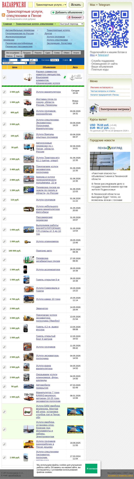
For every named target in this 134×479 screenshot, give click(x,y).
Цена (14, 67)
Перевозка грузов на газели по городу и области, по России (48, 190)
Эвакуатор (42, 308)
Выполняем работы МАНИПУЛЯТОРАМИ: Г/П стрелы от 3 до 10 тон (48, 229)
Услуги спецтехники (57, 40)
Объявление (49, 67)
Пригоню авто (44, 250)
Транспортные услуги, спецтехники (34, 24)
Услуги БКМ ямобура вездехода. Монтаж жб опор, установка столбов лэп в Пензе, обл (48, 411)
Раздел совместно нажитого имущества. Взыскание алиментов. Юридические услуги (48, 77)
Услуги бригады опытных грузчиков (47, 135)
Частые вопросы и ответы (103, 91)
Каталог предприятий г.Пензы (105, 95)
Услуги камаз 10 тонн (48, 299)
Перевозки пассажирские (18, 46)
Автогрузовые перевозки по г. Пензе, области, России (45, 147)
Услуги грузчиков (56, 36)
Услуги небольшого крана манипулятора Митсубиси (48, 209)
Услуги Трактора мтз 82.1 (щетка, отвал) (47, 159)
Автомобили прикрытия (43, 386)
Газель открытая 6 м (47, 279)
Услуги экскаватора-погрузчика (47, 357)
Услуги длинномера (47, 241)
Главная (7, 24)
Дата (75, 67)
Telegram (103, 55)
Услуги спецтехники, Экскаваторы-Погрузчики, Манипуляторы (47, 124)
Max (92, 55)
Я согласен (92, 468)
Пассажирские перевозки (44, 218)
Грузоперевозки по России (19, 33)
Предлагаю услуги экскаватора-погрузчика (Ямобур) (48, 318)
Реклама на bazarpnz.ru (102, 87)
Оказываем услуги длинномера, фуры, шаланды (47, 377)
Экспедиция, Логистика (59, 43)
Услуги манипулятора (48, 91)
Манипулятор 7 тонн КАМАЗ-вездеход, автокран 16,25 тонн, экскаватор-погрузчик (48, 396)
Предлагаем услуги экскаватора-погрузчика (47, 169)
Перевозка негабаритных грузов (48, 259)
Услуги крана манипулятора (44, 367)
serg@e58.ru (14, 475)
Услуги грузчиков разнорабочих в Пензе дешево (45, 444)
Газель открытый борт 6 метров (45, 337)
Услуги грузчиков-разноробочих (46, 112)
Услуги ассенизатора (48, 269)
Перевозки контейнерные (19, 43)
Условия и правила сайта (120, 475)
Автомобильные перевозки (19, 30)
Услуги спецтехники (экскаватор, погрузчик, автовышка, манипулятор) (47, 457)
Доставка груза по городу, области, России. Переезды (46, 102)
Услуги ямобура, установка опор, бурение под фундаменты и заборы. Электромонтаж (45, 429)
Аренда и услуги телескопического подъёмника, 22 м (46, 179)
